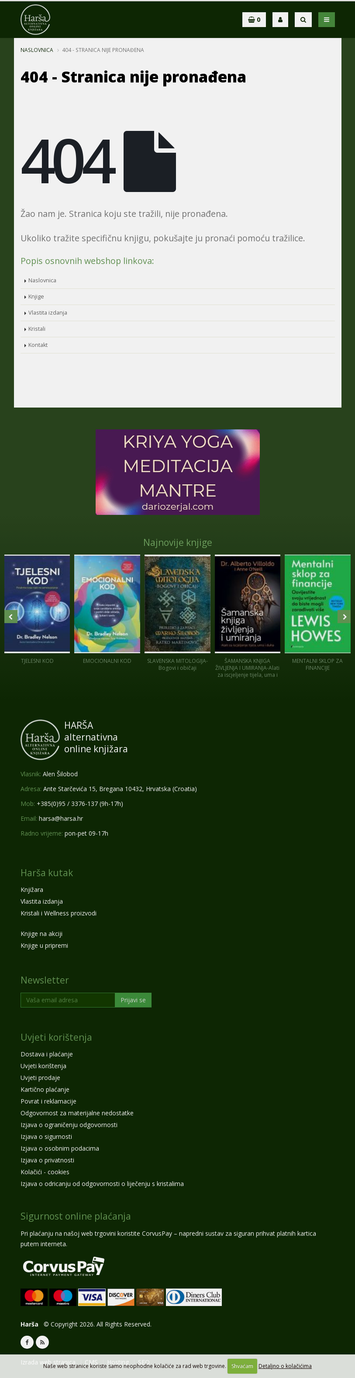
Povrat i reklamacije (48, 1101)
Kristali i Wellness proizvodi (59, 913)
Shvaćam (242, 1366)
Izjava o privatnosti (47, 1160)
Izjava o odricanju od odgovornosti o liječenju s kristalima (102, 1183)
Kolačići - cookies (45, 1172)
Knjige (36, 296)
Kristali (36, 329)
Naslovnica (37, 49)
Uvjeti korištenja (56, 1037)
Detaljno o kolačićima (285, 1366)
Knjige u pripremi (44, 945)
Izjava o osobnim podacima (60, 1148)
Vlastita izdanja (47, 312)
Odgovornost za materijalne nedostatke (77, 1113)
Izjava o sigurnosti (46, 1136)
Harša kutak (47, 873)
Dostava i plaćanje (47, 1054)
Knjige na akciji (41, 933)
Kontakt (38, 345)
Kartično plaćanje (45, 1089)
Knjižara (32, 889)
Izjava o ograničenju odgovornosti (69, 1125)
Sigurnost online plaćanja (76, 1216)
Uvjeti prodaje (40, 1077)
